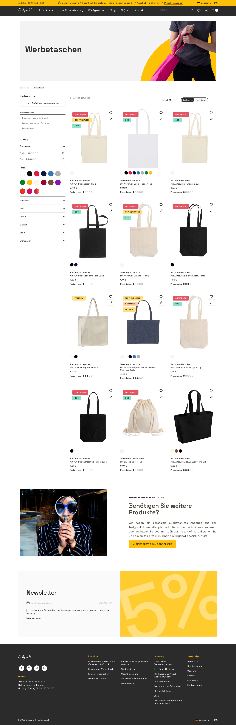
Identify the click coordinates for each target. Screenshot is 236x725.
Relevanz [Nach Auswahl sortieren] (168, 100)
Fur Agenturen (194, 685)
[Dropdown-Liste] (192, 10)
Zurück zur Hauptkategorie (43, 103)
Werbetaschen (27, 112)
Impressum (192, 680)
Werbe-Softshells (97, 678)
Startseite (24, 88)
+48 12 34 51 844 (35, 3)
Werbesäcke (28, 128)
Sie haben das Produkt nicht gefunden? (165, 675)
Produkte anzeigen (173, 3)
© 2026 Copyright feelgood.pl (33, 720)
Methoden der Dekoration (167, 686)
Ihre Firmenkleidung (164, 669)
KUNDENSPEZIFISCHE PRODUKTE (152, 544)
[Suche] (174, 10)
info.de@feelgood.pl (34, 685)
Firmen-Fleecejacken (98, 674)
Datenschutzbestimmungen (57, 610)
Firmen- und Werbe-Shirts (101, 669)
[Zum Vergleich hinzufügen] (110, 119)
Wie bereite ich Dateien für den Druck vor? (168, 702)
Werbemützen (128, 669)
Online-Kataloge (162, 691)
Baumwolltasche (143, 367)
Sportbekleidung (129, 674)
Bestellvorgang (162, 681)
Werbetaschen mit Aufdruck (36, 123)
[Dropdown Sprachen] (204, 3)
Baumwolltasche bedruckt (35, 118)
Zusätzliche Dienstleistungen (163, 663)
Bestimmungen (194, 666)
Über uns (191, 670)
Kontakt (191, 675)
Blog (156, 695)
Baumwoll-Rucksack (143, 460)
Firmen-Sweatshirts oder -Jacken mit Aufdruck (101, 663)
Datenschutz (193, 661)
